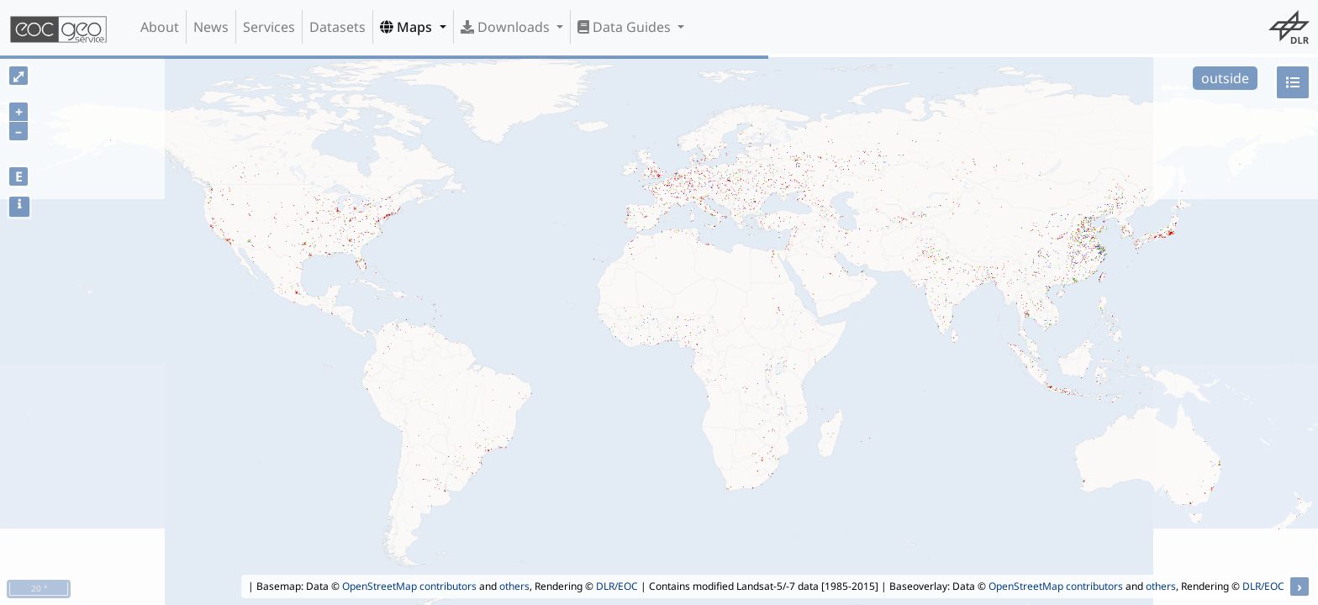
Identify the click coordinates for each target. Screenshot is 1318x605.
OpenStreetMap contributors (409, 586)
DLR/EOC (617, 586)
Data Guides (625, 27)
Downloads (507, 27)
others (514, 586)
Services (269, 27)
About (159, 27)
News (211, 27)
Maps (407, 27)
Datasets (337, 27)
